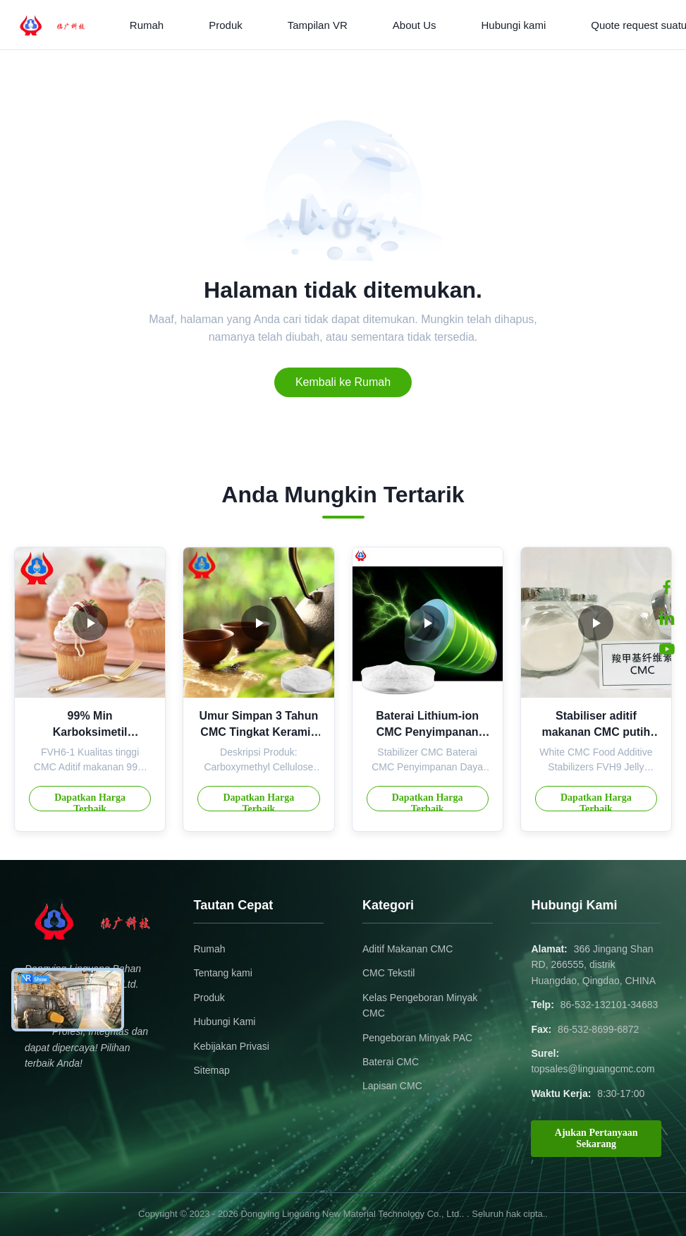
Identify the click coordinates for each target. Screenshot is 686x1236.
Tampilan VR (318, 25)
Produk (226, 25)
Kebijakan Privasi (231, 1046)
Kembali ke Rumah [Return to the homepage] (343, 382)
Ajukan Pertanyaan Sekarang (596, 1138)
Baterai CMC (390, 1061)
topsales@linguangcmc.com (592, 1068)
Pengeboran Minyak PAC (417, 1037)
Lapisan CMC (392, 1085)
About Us (414, 25)
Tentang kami (222, 973)
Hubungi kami (514, 25)
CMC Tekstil (388, 973)
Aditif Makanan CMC (407, 949)
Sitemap (211, 1070)
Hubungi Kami (224, 1021)
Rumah (147, 25)
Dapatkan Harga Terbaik (89, 801)
